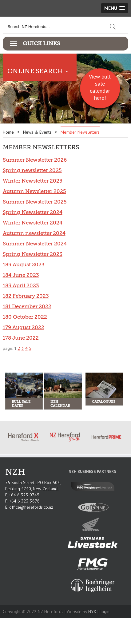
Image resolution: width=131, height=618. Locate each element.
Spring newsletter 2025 (32, 170)
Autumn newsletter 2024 (34, 233)
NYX (92, 611)
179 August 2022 (23, 327)
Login (104, 611)
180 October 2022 (25, 317)
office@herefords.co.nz (31, 507)
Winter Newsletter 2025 (32, 181)
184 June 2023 (21, 275)
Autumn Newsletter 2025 (34, 191)
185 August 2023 (24, 265)
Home (8, 132)
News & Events (37, 132)
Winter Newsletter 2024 (32, 223)
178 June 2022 (21, 338)
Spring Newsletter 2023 (32, 254)
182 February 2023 (26, 296)
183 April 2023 (21, 286)
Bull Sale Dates (21, 404)
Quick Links (41, 43)
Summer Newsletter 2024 (35, 244)
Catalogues (103, 402)
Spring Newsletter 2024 (32, 212)
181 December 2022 (27, 306)
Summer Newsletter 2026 (35, 160)
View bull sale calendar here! (100, 87)
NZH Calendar (60, 404)
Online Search (35, 71)
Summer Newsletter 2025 (35, 202)
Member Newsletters (80, 132)
